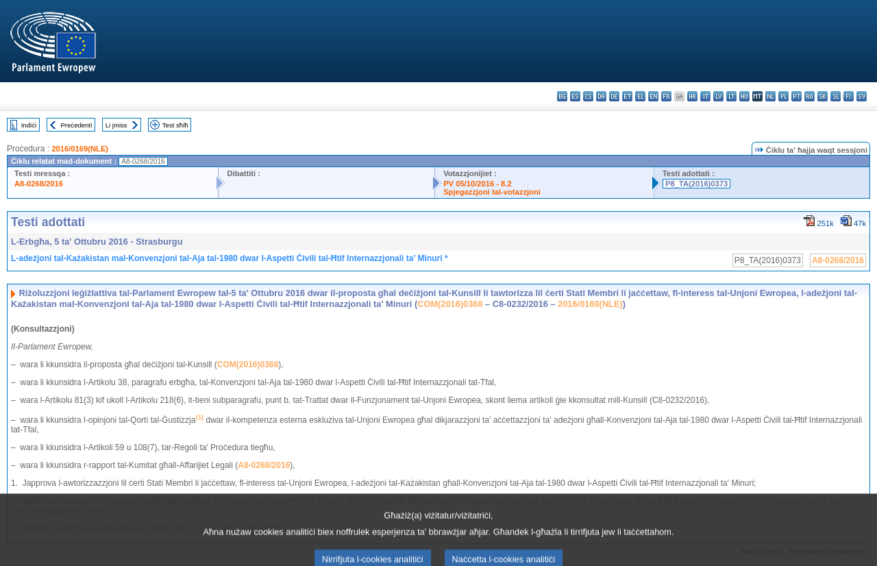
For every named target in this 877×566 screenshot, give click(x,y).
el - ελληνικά (640, 96)
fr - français (666, 96)
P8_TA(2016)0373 (696, 184)
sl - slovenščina (835, 96)
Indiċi (28, 125)
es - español (575, 96)
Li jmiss (116, 125)
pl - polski (783, 96)
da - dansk (601, 96)
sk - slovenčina (822, 96)
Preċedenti (76, 125)
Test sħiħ (175, 125)
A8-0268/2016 (38, 184)
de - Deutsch (614, 96)
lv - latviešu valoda (718, 96)
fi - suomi (848, 96)
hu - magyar (744, 96)
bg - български (562, 96)
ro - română (809, 96)
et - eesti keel (627, 96)
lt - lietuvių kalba (731, 96)
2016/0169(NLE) (79, 149)
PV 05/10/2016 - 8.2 (477, 184)
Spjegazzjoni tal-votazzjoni (492, 192)
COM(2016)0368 (449, 304)
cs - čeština (588, 96)
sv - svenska (861, 96)
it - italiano (705, 96)
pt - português (796, 96)
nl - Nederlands (770, 96)
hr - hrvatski (692, 96)
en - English (653, 96)
